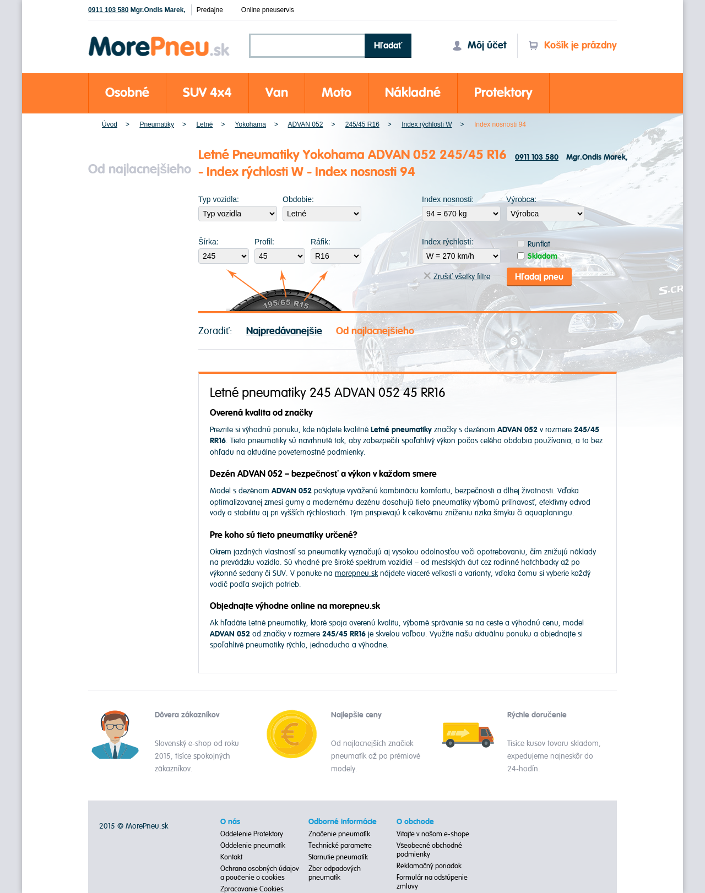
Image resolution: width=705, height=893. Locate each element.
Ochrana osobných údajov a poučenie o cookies (259, 872)
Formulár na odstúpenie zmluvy (432, 881)
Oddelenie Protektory (251, 833)
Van (276, 92)
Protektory (503, 92)
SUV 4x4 (207, 92)
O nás (230, 821)
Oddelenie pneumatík (252, 845)
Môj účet (479, 45)
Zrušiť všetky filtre (457, 276)
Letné (204, 124)
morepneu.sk (356, 573)
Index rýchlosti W (427, 124)
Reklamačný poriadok (429, 865)
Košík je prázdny (572, 45)
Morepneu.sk (159, 38)
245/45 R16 (362, 124)
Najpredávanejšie (284, 330)
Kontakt (231, 856)
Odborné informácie (342, 821)
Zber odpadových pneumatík (334, 872)
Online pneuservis (267, 10)
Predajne (210, 10)
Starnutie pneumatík (338, 856)
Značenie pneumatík (339, 833)
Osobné (127, 92)
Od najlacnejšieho (375, 330)
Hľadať (388, 45)
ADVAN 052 (305, 124)
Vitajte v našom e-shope (433, 833)
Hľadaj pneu (539, 276)
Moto (336, 92)
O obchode (415, 821)
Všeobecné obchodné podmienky (430, 849)
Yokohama (250, 124)
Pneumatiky (156, 124)
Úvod (109, 124)
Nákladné (413, 92)
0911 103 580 (108, 10)
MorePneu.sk (147, 825)
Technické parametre (340, 845)
